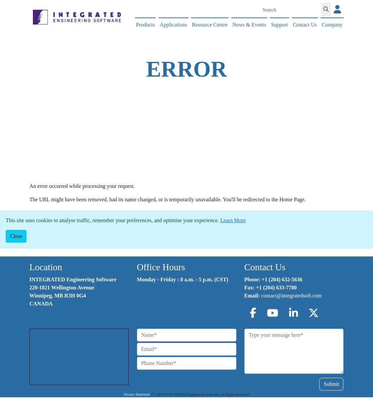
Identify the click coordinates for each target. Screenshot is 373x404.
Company (332, 25)
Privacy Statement (137, 394)
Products (145, 25)
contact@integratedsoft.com (291, 295)
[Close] (16, 236)
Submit (331, 384)
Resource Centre (210, 25)
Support (279, 25)
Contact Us (305, 25)
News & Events (249, 25)
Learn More (233, 220)
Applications (173, 25)
